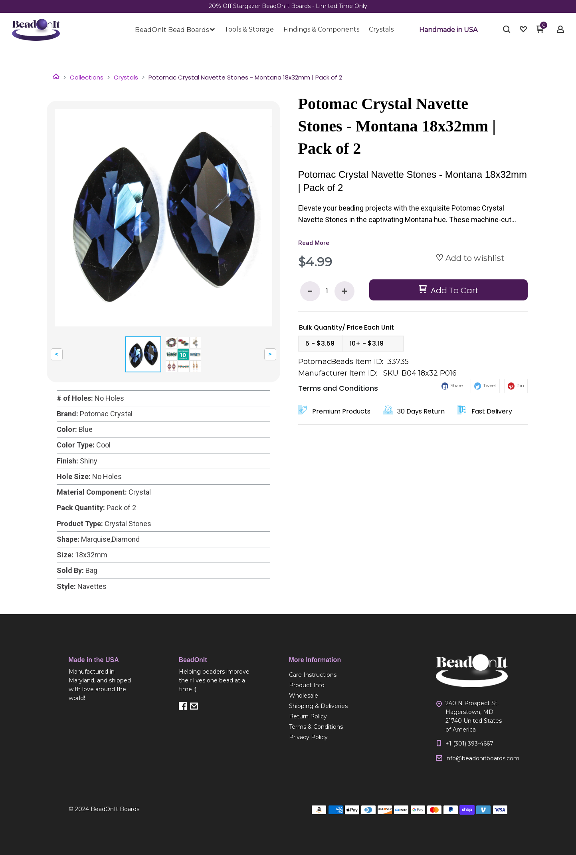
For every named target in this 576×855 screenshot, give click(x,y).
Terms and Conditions (338, 388)
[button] (448, 30)
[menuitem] (175, 30)
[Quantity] (327, 291)
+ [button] (344, 291)
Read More (313, 243)
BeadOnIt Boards (115, 809)
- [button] (310, 291)
